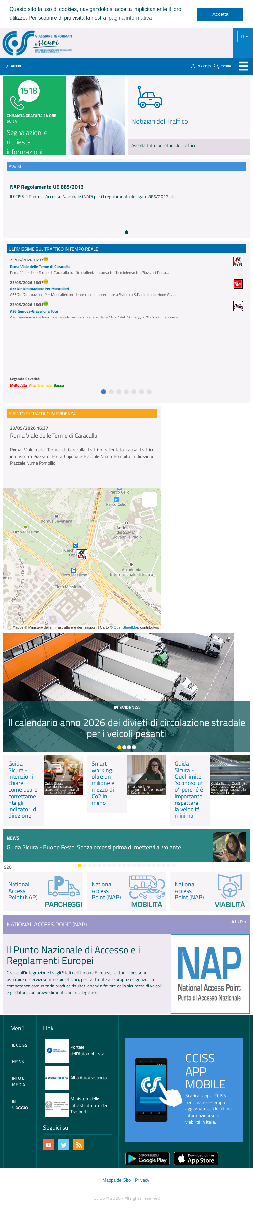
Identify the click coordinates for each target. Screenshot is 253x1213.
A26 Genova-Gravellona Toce (34, 311)
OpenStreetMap (126, 627)
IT (243, 36)
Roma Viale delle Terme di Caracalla (40, 266)
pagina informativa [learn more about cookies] (130, 18)
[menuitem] (20, 1045)
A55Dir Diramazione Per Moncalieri (39, 289)
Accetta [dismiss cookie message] (220, 14)
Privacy (142, 1179)
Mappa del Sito (116, 1179)
